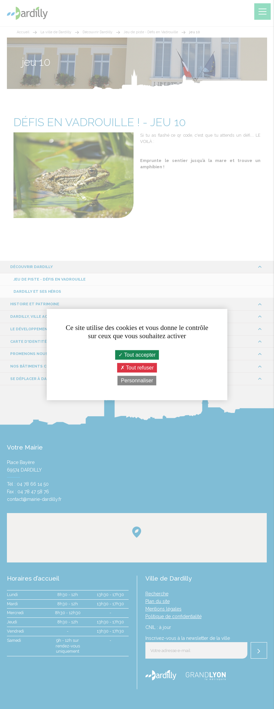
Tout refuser (137, 367)
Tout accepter (137, 355)
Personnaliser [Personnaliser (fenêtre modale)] (137, 380)
